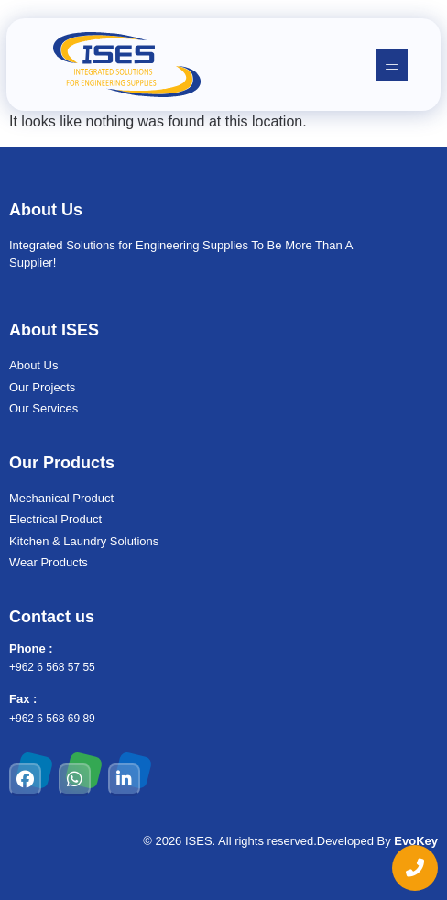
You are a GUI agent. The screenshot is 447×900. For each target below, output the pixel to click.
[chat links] (415, 868)
